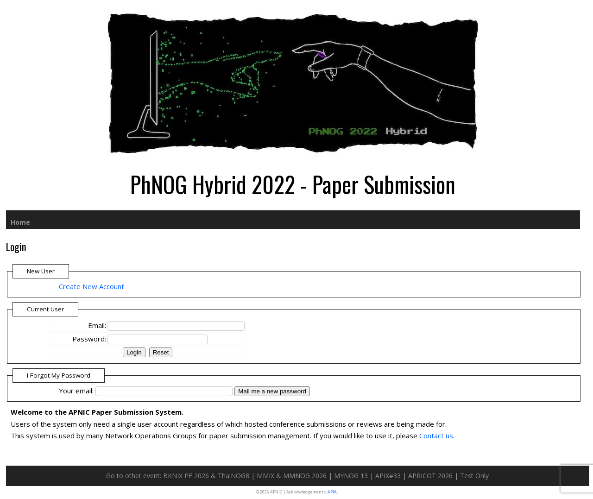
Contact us (436, 435)
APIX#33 (388, 475)
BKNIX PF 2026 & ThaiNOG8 (206, 475)
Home (20, 222)
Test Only (474, 475)
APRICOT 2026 (430, 475)
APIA (332, 492)
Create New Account (91, 286)
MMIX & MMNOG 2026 (292, 475)
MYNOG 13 (351, 475)
